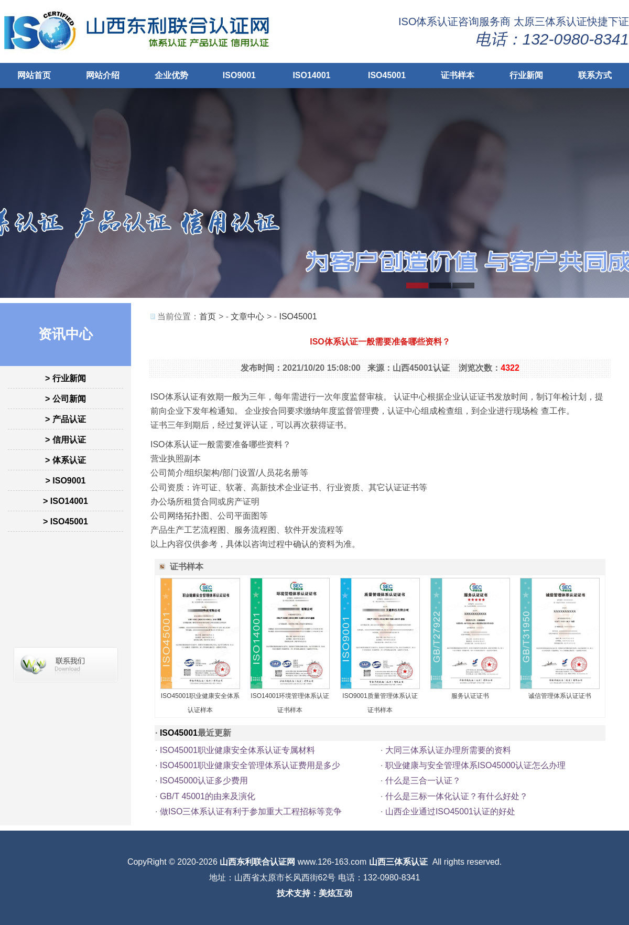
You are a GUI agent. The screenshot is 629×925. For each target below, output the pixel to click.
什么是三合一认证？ (423, 780)
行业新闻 (526, 75)
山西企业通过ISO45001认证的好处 (450, 811)
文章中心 (247, 316)
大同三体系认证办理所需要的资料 (448, 750)
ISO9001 (239, 75)
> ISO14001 (65, 501)
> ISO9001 (66, 480)
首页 (207, 316)
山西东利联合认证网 (257, 861)
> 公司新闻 (65, 398)
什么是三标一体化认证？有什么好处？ (456, 796)
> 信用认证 (65, 439)
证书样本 (457, 75)
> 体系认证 (65, 460)
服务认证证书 (470, 696)
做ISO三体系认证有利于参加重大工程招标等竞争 (251, 811)
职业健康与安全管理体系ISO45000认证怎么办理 (475, 765)
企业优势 (171, 75)
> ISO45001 (65, 521)
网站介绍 (103, 75)
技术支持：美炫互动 (314, 893)
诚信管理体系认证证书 (559, 696)
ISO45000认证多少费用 (204, 780)
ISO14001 (311, 75)
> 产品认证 (65, 419)
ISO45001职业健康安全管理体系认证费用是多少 (250, 765)
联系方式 (595, 75)
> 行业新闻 (65, 378)
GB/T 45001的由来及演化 (207, 796)
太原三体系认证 (550, 21)
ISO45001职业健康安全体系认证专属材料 (237, 750)
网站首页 (34, 75)
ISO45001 (387, 75)
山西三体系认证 (398, 861)
